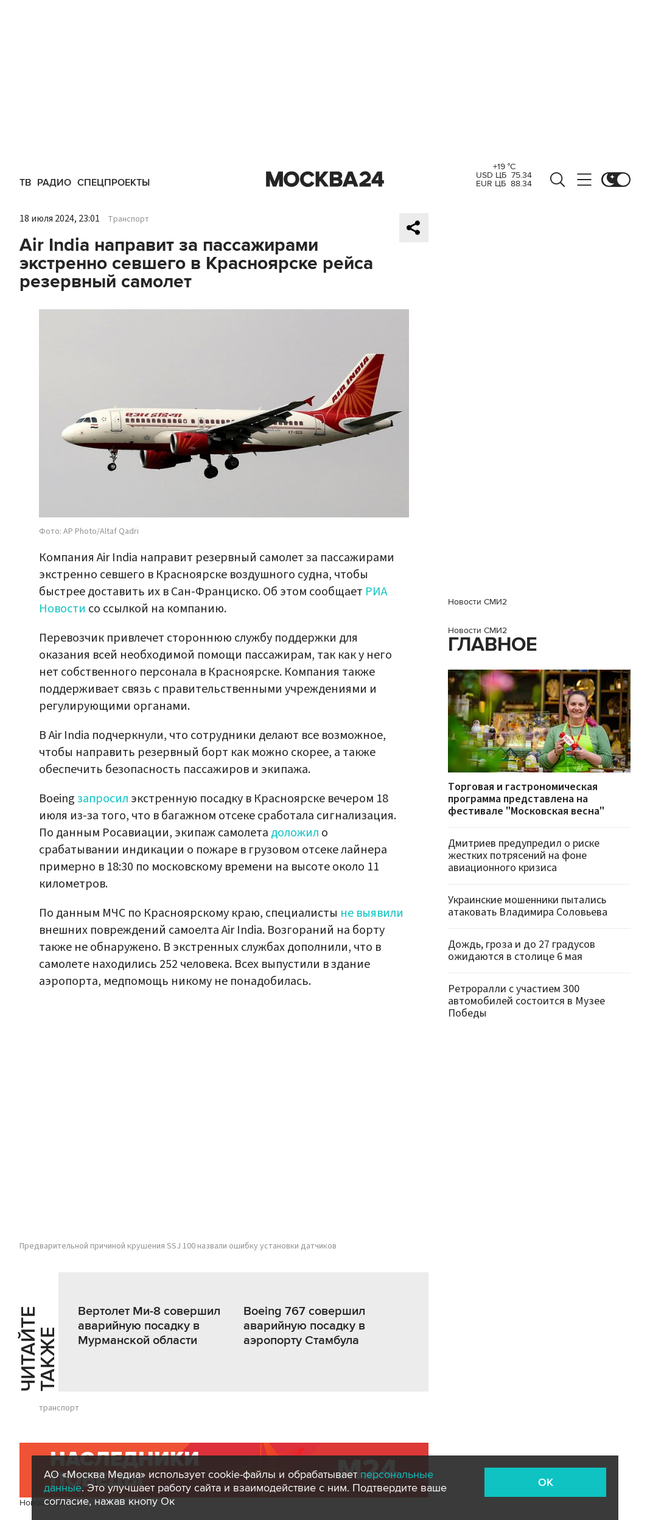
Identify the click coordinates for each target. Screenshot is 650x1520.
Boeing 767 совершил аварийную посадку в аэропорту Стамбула (304, 1326)
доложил (295, 832)
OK (545, 1482)
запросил (102, 798)
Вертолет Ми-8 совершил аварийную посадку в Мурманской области (149, 1326)
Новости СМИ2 (477, 602)
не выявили (372, 913)
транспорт (59, 1408)
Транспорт (128, 219)
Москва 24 (325, 179)
